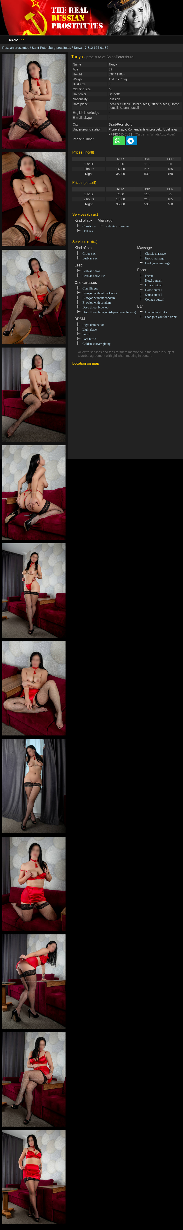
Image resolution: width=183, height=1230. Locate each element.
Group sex (89, 253)
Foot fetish (89, 339)
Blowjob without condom (98, 298)
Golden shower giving (96, 343)
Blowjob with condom (96, 302)
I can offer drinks (156, 312)
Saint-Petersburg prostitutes (51, 47)
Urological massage (157, 263)
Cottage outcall (154, 299)
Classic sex (89, 226)
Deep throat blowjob (95, 307)
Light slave (89, 329)
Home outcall (153, 290)
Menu (16, 39)
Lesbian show (91, 271)
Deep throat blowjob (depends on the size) (109, 312)
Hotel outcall (153, 280)
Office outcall (153, 285)
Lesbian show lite (93, 276)
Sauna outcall (153, 294)
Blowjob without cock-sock (99, 293)
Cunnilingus (90, 288)
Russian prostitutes (15, 47)
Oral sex (87, 231)
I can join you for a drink (161, 317)
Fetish (86, 334)
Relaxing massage (117, 226)
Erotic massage (154, 258)
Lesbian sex (89, 258)
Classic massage (155, 253)
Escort (149, 276)
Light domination (93, 325)
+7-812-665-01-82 (120, 134)
